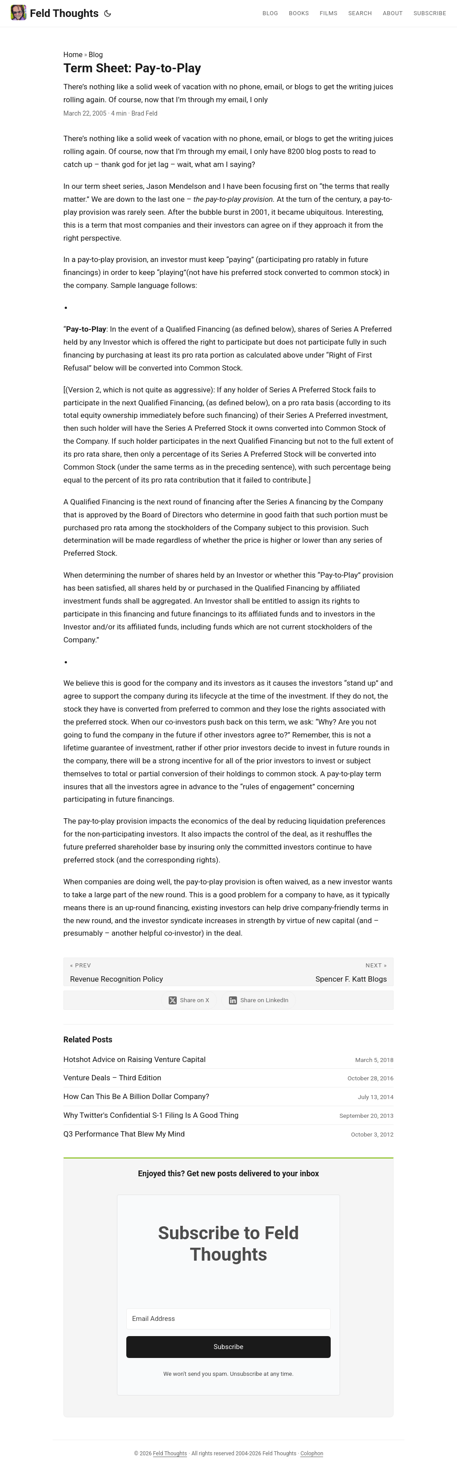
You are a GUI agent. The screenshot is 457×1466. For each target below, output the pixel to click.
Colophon (311, 1453)
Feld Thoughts (55, 13)
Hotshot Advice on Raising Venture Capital (134, 1059)
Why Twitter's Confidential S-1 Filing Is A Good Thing (151, 1115)
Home (73, 54)
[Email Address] (228, 1318)
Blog (96, 54)
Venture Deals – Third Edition (112, 1077)
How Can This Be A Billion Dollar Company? (136, 1096)
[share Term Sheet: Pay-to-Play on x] (189, 1000)
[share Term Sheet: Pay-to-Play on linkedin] (258, 1000)
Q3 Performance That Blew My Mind (124, 1133)
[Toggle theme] (107, 13)
